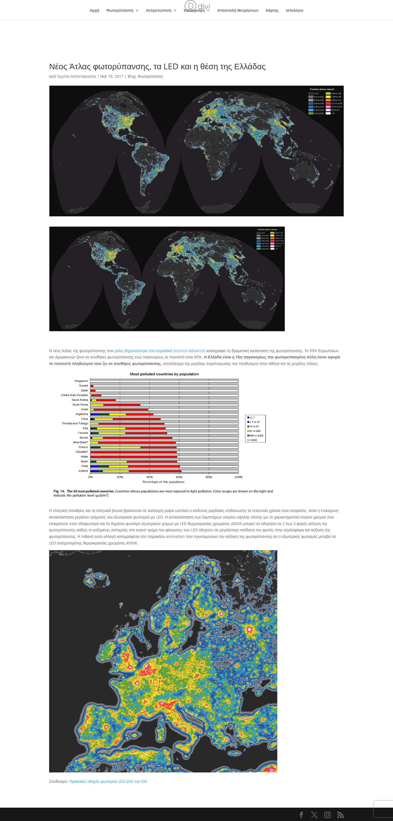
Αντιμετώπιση (158, 10)
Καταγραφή (194, 10)
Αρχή (94, 10)
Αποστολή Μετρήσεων (237, 10)
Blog (132, 76)
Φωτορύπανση (119, 10)
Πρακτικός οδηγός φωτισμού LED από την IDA (108, 781)
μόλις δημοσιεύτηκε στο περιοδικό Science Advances (160, 350)
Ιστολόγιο (294, 10)
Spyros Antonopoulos (76, 76)
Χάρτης (272, 10)
